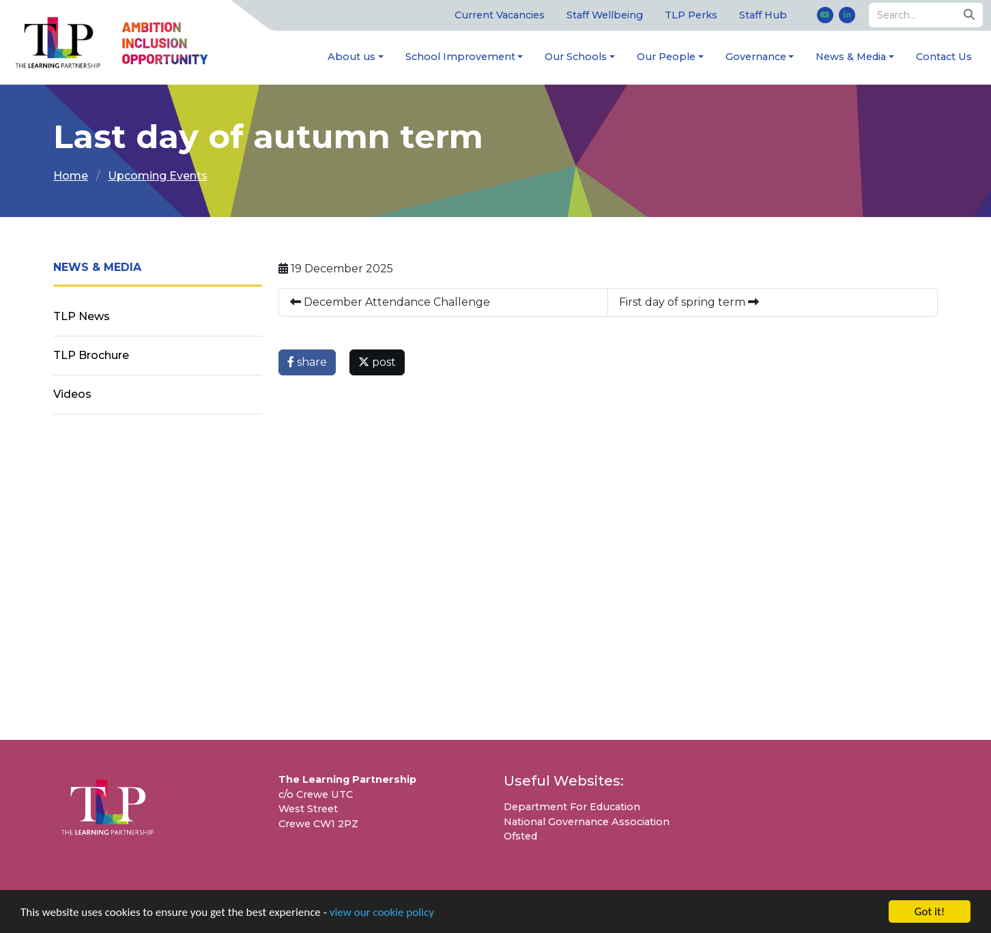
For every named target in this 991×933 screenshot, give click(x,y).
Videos (72, 394)
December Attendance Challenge (390, 302)
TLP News (81, 316)
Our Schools (576, 57)
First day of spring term (689, 302)
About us (351, 57)
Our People (666, 57)
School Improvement (460, 57)
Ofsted (520, 836)
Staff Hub (763, 15)
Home (70, 175)
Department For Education (572, 807)
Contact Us (944, 57)
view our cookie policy (382, 913)
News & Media (851, 57)
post (377, 362)
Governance (756, 57)
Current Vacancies (500, 15)
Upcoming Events (157, 175)
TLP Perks (691, 15)
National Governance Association (587, 822)
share (307, 362)
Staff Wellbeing (604, 15)
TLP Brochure (91, 355)
